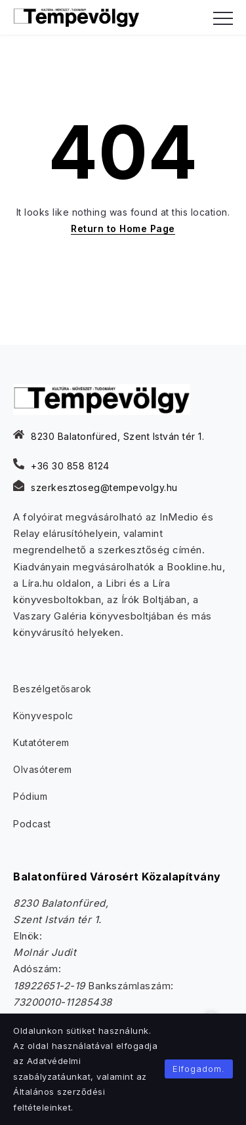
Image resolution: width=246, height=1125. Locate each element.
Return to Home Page (123, 228)
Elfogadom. (199, 1068)
